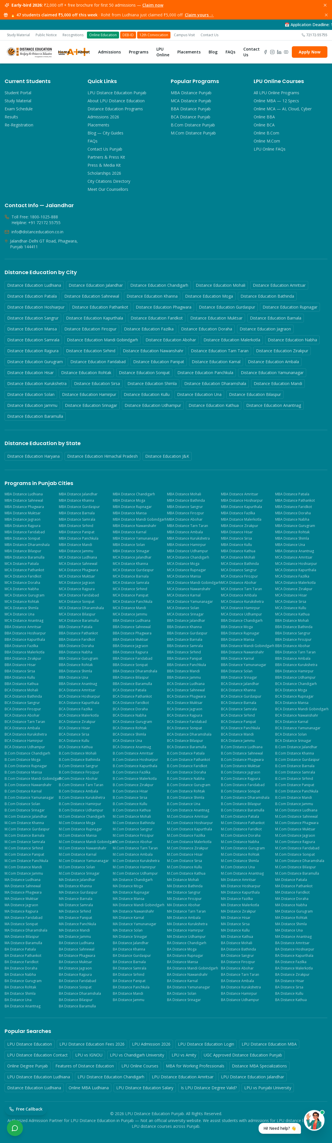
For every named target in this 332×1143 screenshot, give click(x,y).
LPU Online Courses (139, 1066)
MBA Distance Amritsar (239, 494)
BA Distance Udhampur (240, 1000)
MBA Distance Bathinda (186, 500)
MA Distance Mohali (183, 880)
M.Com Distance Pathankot (243, 823)
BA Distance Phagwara (77, 955)
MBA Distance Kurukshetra (188, 538)
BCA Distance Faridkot (131, 703)
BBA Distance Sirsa (20, 671)
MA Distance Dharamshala (26, 930)
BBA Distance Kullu (20, 677)
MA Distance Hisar (236, 917)
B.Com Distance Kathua (132, 810)
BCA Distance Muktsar (185, 703)
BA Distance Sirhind (128, 974)
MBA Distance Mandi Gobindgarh (139, 519)
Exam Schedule (19, 108)
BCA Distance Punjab (190, 117)
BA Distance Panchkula (131, 987)
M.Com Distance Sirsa (184, 861)
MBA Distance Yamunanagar (136, 538)
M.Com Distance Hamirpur (134, 867)
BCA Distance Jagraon (184, 709)
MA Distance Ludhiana (22, 880)
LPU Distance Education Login (206, 1044)
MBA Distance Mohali (184, 494)
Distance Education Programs (115, 108)
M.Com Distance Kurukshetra (136, 861)
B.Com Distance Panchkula (296, 791)
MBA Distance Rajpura (22, 526)
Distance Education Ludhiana (34, 285)
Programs (138, 52)
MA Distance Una (289, 930)
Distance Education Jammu (32, 405)
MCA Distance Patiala (22, 563)
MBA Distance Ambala (185, 532)
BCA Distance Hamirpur (24, 740)
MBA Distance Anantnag (294, 551)
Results (11, 117)
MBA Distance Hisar (237, 532)
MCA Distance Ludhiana (78, 557)
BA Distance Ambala (237, 981)
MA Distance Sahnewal (23, 886)
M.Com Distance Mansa (78, 835)
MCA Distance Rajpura (77, 589)
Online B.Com (266, 133)
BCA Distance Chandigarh (296, 684)
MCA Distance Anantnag (24, 620)
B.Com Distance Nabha (186, 778)
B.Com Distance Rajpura (240, 778)
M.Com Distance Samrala (25, 842)
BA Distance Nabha (20, 974)
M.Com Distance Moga (77, 823)
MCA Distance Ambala (239, 595)
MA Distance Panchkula (77, 924)
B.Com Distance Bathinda (79, 759)
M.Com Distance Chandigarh (82, 816)
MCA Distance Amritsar (293, 557)
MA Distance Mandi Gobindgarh (138, 905)
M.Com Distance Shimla (240, 861)
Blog (213, 52)
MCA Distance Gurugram (24, 595)
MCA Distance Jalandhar (132, 557)
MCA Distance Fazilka (292, 576)
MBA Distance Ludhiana (24, 494)
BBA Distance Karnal (237, 658)
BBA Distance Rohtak (76, 665)
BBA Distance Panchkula (186, 665)
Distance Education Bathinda (267, 296)
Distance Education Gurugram (35, 361)
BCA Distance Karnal (291, 721)
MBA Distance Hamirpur (186, 544)
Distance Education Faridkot (157, 318)
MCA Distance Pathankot (24, 570)
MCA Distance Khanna (130, 563)
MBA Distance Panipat (76, 532)
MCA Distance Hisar (291, 595)
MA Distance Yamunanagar (134, 924)
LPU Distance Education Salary (144, 1087)
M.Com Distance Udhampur (135, 873)
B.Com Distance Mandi (293, 797)
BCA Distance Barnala (238, 703)
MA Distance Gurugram (294, 911)
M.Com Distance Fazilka (186, 835)
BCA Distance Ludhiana (186, 684)
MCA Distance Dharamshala (81, 608)
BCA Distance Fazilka (75, 709)
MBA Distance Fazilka (238, 513)
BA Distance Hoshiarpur (294, 949)
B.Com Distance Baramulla (242, 810)
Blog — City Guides (105, 133)
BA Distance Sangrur (237, 955)
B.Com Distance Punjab (193, 125)
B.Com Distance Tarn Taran (81, 785)
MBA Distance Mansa (130, 513)
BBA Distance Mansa (237, 639)
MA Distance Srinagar (130, 936)
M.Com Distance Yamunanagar (84, 861)
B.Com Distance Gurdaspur (297, 759)
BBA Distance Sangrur (292, 633)
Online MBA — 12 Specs (276, 100)
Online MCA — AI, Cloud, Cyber (283, 108)
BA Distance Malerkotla (294, 968)
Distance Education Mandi (278, 383)
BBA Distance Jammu (184, 677)
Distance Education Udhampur (153, 405)
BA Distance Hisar (289, 981)
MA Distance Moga (128, 886)
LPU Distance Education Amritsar (182, 1077)
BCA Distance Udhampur (25, 747)
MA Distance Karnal (128, 917)
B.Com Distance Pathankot (188, 759)
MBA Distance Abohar (185, 519)
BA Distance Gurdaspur (132, 955)
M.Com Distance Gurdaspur (27, 829)
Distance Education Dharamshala (215, 383)
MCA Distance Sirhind (130, 589)
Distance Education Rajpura (33, 350)
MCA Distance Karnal (184, 595)
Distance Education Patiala (32, 296)
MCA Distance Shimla (21, 608)
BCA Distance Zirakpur (77, 721)
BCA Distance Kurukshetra (26, 734)
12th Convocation (153, 34)
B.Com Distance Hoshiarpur (135, 759)
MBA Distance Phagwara (24, 507)
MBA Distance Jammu (76, 551)
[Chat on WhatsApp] (15, 1128)
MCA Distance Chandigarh (188, 557)
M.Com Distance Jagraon (295, 835)
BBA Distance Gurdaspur (187, 633)
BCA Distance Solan (291, 734)
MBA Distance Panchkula (78, 538)
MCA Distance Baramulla (79, 620)
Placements (189, 52)
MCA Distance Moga (183, 563)
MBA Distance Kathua (238, 551)
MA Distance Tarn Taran (186, 911)
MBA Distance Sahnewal (24, 500)
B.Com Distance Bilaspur (241, 804)
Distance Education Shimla (152, 383)
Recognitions (73, 34)
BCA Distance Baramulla (186, 747)
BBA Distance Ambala (292, 658)
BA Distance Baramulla (77, 1006)
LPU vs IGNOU (88, 1055)
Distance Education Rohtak (86, 372)
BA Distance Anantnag (22, 1006)
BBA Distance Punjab (191, 108)
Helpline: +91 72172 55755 (36, 222)
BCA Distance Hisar (74, 728)
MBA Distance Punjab (191, 92)
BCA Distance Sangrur (22, 703)
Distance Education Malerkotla (231, 339)
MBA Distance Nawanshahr (134, 526)
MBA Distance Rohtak (292, 532)
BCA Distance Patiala (129, 690)
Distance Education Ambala (273, 361)
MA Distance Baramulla (23, 943)
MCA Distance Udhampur (241, 614)
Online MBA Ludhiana (89, 1087)
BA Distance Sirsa (289, 987)
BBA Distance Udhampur (295, 677)
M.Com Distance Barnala (24, 835)
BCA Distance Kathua (76, 747)
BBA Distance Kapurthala (25, 639)
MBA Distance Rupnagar (132, 507)
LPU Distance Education (29, 1044)
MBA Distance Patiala (292, 494)
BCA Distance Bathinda (23, 696)
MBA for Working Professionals (195, 1066)
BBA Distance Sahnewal (132, 627)
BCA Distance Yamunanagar (298, 728)
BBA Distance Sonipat (130, 665)
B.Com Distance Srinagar (25, 810)
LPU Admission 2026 (151, 1044)
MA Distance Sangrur (184, 892)
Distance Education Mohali (220, 285)
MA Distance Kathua (237, 936)
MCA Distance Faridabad (79, 595)
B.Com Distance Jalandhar (296, 747)
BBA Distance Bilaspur (131, 677)
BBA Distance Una (73, 677)
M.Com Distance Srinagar (79, 873)
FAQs (230, 52)
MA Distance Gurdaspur (78, 892)
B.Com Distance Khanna (294, 753)
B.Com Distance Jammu (294, 804)
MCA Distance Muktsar (77, 576)
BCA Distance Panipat (238, 721)
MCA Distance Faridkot (23, 576)
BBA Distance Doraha (76, 646)
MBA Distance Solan (129, 544)
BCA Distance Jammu (238, 740)
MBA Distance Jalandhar (78, 494)
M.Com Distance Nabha (240, 842)
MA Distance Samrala (76, 905)
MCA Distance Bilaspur (77, 614)
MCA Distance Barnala (131, 576)
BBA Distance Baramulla (132, 684)
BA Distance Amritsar (292, 943)
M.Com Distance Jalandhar (26, 816)
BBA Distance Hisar (20, 665)
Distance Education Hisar (30, 372)
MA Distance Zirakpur (238, 911)
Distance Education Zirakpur (282, 350)
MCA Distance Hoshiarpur (296, 563)
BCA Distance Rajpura (184, 715)
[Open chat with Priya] (292, 1125)
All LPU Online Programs (276, 92)
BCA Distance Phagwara (186, 696)
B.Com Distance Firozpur (79, 772)
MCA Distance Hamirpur (240, 608)
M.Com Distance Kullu (184, 867)
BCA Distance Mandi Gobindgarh (301, 709)
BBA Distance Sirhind (184, 652)
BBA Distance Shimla (75, 671)
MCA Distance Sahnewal (78, 563)
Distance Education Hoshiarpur (36, 307)
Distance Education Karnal (216, 361)
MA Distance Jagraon (21, 905)
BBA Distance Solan (237, 671)
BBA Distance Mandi (183, 671)
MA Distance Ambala (184, 917)
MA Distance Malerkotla (240, 905)
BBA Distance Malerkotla (24, 652)
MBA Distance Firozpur (185, 513)
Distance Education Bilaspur (255, 394)
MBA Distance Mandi (75, 544)
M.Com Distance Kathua (186, 873)
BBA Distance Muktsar (130, 639)
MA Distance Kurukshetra (187, 924)
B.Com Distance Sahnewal (242, 753)
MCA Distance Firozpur (239, 576)
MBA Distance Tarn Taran (187, 526)
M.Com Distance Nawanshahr (82, 848)
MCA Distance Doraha (22, 582)
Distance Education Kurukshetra (37, 383)
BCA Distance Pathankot (132, 696)
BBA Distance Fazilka (21, 646)
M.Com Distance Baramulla (297, 873)
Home (64, 52)
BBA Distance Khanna (184, 627)
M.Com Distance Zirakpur (187, 848)
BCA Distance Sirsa (74, 734)
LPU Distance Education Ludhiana (38, 1077)
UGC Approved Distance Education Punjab (243, 1055)
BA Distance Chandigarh (186, 943)
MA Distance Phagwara (23, 892)
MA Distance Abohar (183, 905)
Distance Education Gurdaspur (227, 307)
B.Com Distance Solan (22, 804)
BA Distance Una (18, 1000)
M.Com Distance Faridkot (241, 829)
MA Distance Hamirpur (185, 930)
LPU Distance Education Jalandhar (252, 1077)
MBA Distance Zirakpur (239, 526)
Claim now (152, 5)
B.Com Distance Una (183, 804)
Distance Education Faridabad (98, 361)
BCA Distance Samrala (239, 709)
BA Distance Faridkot (21, 962)
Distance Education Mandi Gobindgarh (102, 339)
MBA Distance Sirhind (76, 526)
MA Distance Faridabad (23, 917)
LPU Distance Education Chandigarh (110, 1077)
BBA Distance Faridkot (77, 639)
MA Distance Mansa (128, 898)
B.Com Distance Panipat (294, 785)
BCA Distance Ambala (22, 728)
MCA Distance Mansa (184, 576)
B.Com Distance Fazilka (131, 772)
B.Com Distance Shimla (185, 797)
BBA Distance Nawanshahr (242, 652)
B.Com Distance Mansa (23, 772)
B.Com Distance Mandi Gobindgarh (31, 778)
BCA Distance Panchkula (240, 728)
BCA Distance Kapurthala (79, 703)
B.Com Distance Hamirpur (80, 804)
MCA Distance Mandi (129, 608)
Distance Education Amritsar (279, 285)
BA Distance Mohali (236, 943)
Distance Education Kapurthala (94, 318)
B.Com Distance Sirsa (130, 797)
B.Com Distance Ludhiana (242, 747)
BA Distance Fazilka (290, 962)
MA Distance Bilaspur (22, 936)
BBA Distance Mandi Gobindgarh (247, 646)
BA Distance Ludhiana (76, 943)
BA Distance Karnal (182, 981)
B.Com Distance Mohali (77, 753)
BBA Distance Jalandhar (186, 620)
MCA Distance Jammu (130, 614)
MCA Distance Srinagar (185, 614)
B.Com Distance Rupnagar (26, 766)
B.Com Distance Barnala (294, 766)
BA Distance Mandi (128, 993)
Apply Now (310, 52)
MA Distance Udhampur (186, 936)
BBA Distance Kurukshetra (296, 665)
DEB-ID (128, 34)
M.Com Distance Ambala (133, 854)
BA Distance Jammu (128, 1000)
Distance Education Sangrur (33, 318)
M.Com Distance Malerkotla (189, 842)
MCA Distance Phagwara (78, 570)
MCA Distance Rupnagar (186, 570)
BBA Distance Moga (237, 627)
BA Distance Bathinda (238, 949)
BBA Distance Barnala (184, 639)
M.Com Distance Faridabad (297, 848)
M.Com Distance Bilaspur (295, 867)
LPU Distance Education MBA (269, 1044)
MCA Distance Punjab (191, 100)
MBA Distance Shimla (292, 538)
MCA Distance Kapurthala (295, 570)
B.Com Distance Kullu (130, 804)
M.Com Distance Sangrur (133, 829)
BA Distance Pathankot (23, 955)
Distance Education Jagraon (265, 329)
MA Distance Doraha (291, 898)
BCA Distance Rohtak (130, 728)
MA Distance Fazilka (237, 898)
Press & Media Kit (104, 165)
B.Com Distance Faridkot (187, 766)
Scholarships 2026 (104, 173)
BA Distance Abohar (237, 968)
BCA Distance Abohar (22, 715)
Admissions (109, 52)
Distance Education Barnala (275, 318)
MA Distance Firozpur (184, 898)
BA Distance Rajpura (75, 974)
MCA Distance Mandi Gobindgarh (193, 582)
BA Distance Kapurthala (294, 955)
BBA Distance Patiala (75, 627)
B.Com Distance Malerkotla (135, 778)
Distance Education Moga (209, 296)
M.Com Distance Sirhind (24, 848)
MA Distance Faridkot (292, 892)
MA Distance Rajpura (21, 911)
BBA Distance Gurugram (78, 658)
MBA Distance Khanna (76, 500)
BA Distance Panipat (129, 981)
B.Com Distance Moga (22, 759)
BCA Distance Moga (291, 690)
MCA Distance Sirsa (290, 601)
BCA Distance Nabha (129, 715)
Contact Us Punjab (105, 149)
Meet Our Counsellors (108, 189)
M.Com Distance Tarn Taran (135, 848)
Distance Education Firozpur (90, 329)
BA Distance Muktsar (75, 962)
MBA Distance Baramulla (24, 557)
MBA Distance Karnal (129, 532)
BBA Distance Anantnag (78, 684)
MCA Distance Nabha (22, 589)
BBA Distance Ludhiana (131, 620)
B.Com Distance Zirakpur (133, 785)
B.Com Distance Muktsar (241, 766)
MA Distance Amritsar (238, 880)
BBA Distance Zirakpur (23, 658)
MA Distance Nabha (291, 905)
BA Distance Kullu (289, 993)
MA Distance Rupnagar (131, 892)
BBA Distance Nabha (75, 652)
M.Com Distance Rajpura (295, 842)
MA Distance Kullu (235, 930)
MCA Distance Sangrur (239, 570)
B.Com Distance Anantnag (188, 810)
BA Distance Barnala (129, 962)
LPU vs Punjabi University (267, 1087)
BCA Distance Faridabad (187, 721)
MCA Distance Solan (183, 608)
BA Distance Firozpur (238, 962)
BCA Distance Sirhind (238, 715)
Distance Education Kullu (147, 394)
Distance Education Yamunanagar (272, 372)
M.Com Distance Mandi (23, 867)
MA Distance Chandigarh (133, 880)
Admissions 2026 (103, 117)
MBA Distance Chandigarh (134, 494)
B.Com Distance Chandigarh (27, 753)
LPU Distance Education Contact (37, 1055)
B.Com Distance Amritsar (133, 753)
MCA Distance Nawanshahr (189, 589)
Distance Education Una (199, 394)
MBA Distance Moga (129, 500)
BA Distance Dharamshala (80, 993)
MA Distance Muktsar (21, 898)
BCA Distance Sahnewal (186, 690)
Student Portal (18, 92)
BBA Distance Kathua (21, 684)
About (84, 52)
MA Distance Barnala (75, 898)
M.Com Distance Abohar (132, 842)
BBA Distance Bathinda (293, 627)
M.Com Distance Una (238, 867)
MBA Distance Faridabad (25, 532)
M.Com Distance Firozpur (133, 835)
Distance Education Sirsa (97, 383)
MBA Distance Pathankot (295, 500)
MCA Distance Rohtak (22, 601)
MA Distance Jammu (75, 936)
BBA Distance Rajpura (130, 652)
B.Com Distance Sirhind (294, 778)
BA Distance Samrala (129, 968)
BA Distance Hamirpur (239, 993)
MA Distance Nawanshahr (133, 911)
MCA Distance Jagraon (77, 582)
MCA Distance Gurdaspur (133, 570)
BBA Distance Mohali (292, 620)
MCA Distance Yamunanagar (190, 601)
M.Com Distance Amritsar (187, 816)
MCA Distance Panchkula (132, 601)
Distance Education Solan (31, 394)
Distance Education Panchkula (205, 372)
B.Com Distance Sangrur (78, 766)
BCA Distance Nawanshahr (296, 715)
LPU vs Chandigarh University (137, 1055)
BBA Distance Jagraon (130, 646)
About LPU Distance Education (116, 100)
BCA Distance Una (127, 740)
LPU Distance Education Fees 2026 (92, 1044)
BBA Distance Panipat (184, 658)
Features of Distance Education (84, 1066)
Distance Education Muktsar (216, 318)
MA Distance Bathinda (185, 886)
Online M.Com (267, 141)
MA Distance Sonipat (21, 924)
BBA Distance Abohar (292, 646)
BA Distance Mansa (182, 962)
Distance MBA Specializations (259, 1066)
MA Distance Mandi (74, 930)
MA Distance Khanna (75, 886)
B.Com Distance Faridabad (243, 785)
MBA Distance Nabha (292, 519)
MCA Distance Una (19, 614)
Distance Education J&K (167, 456)
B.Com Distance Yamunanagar (29, 797)
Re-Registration (19, 125)
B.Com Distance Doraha (186, 772)
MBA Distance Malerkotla (241, 519)
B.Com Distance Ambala (78, 791)
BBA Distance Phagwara (132, 633)
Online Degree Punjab (27, 1066)
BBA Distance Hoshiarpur (25, 633)
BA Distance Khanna (129, 949)
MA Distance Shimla (291, 924)
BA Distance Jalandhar (131, 943)
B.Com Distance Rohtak (186, 791)
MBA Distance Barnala (77, 513)
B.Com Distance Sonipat (240, 791)
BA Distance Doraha (21, 968)
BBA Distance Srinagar (239, 677)
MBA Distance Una (290, 544)
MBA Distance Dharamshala (27, 544)
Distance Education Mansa (32, 329)
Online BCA (264, 125)
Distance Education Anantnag (273, 405)
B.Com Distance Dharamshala (245, 797)
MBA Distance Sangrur (185, 507)
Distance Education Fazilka (149, 329)
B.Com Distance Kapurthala (135, 766)
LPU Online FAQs (270, 149)
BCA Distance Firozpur (23, 709)
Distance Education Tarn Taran (219, 350)
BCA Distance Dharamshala (189, 734)
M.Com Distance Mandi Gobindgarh (85, 842)
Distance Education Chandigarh (159, 285)
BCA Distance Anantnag (132, 747)
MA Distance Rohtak (291, 917)
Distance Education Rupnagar (290, 307)
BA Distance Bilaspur (76, 1000)
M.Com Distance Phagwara (297, 823)
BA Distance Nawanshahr (187, 974)
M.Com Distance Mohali (132, 816)
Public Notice (46, 34)
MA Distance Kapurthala (240, 892)
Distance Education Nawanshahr (153, 350)
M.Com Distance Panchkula (26, 861)
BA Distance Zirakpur (292, 974)
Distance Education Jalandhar (96, 285)
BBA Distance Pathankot (78, 633)
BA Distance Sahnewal (76, 949)
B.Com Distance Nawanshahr (28, 785)
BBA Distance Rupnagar (240, 633)
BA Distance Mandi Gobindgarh (192, 968)
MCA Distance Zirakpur (293, 589)
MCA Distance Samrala (131, 582)
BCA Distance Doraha (130, 709)
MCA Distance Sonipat (76, 601)
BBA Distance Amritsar (23, 627)
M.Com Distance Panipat (24, 854)
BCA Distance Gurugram (132, 721)
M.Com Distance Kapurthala (189, 829)
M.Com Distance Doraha (241, 835)
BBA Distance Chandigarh (242, 620)
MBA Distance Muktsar (23, 513)
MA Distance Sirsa (235, 924)
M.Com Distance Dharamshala (299, 861)
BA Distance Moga (182, 949)
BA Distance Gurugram (23, 981)
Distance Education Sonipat (144, 372)
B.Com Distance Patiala (186, 753)
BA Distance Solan (181, 993)
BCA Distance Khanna (238, 690)
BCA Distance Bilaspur (185, 740)
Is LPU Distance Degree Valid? (209, 1087)
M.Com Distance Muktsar (295, 829)
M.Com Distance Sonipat (295, 854)
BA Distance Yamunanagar (188, 987)
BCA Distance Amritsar (77, 690)
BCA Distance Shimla (129, 734)
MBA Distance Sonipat (22, 538)
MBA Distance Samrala (77, 519)
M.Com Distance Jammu (24, 873)
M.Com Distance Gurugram (243, 848)
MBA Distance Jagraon (22, 519)
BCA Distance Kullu (74, 740)
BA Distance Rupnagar (185, 955)
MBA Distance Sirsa (236, 538)
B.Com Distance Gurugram (188, 785)
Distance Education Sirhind (90, 350)
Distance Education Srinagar (91, 405)
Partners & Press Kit (106, 157)
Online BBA (264, 117)
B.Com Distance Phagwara (242, 759)
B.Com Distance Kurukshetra (82, 797)
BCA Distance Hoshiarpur (79, 696)
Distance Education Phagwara (163, 307)
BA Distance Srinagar (184, 1000)
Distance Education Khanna (152, 296)
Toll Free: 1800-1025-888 (34, 217)
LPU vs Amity (184, 1055)
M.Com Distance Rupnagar (80, 829)
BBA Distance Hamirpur (294, 671)
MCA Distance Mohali (238, 557)
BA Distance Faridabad (77, 981)
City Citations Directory (109, 181)
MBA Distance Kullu (236, 544)
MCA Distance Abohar (239, 582)
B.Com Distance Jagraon (240, 772)
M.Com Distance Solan (77, 867)
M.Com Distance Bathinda (134, 823)
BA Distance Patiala (20, 949)
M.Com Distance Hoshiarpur (190, 823)
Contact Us (209, 34)
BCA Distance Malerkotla (79, 715)
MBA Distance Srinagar (131, 551)
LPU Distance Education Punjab (117, 92)
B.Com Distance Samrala (295, 772)
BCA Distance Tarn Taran (25, 721)
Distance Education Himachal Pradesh (102, 456)
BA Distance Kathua (291, 1000)
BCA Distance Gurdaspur (241, 696)
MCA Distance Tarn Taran (241, 589)
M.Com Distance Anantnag (242, 873)
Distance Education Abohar (170, 339)
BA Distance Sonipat (75, 987)
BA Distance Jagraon (75, 968)
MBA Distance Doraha (293, 513)
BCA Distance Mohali (21, 690)
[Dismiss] (325, 5)
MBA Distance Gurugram (295, 526)
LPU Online (162, 51)
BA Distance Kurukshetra (241, 987)
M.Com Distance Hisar (185, 854)
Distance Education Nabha (292, 339)
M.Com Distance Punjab (193, 133)
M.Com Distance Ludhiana (296, 810)
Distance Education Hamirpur (89, 394)
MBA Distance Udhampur (187, 551)
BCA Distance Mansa (291, 703)
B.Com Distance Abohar (78, 778)
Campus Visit (184, 34)
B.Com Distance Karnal (23, 791)
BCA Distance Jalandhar (240, 684)
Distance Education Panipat (158, 361)
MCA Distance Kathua (292, 614)
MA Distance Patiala (291, 880)
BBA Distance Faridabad (132, 658)
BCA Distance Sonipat (184, 728)
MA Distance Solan (128, 930)
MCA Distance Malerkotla (295, 582)
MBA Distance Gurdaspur (79, 507)
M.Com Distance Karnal (77, 854)
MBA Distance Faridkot (293, 507)
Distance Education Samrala (33, 339)
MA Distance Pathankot (293, 886)
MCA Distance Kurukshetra (242, 601)
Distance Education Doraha (206, 329)
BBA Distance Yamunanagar (243, 665)
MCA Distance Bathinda (240, 563)
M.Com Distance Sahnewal (296, 816)
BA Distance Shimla (20, 993)
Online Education (103, 34)
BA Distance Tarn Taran (240, 974)
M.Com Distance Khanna (24, 823)
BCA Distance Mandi (237, 734)
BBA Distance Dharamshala (135, 671)
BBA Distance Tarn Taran (295, 652)
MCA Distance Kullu (290, 608)
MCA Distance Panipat (130, 595)
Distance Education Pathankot (100, 307)
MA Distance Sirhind (75, 911)
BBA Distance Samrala (185, 646)
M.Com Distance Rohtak (240, 854)
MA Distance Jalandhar (77, 880)
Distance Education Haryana (33, 456)
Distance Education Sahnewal (91, 296)
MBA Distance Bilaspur (23, 551)
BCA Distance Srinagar (293, 740)
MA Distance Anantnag (293, 936)
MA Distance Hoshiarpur (241, 886)
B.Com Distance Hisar (130, 791)
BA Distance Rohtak (20, 987)
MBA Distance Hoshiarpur (242, 500)
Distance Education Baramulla (35, 416)
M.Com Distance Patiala (240, 816)
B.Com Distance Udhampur (81, 810)
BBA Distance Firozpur (293, 639)
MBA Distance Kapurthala (241, 507)
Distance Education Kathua (214, 405)
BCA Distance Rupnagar (294, 696)
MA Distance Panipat (75, 917)
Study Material (18, 34)
